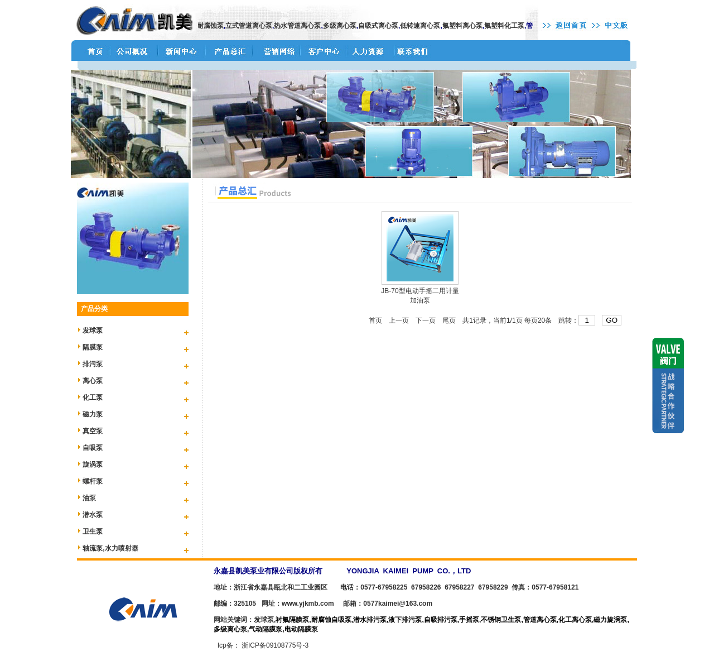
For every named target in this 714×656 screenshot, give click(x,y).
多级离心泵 (343, 26)
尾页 (449, 320)
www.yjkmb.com (308, 603)
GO (611, 320)
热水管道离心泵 (300, 26)
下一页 (426, 320)
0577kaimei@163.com (397, 603)
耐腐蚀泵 (213, 26)
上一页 (399, 320)
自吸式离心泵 (381, 26)
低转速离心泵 (423, 26)
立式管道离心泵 (252, 26)
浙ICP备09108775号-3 (275, 645)
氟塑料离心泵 (466, 26)
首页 (375, 320)
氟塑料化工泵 (508, 26)
